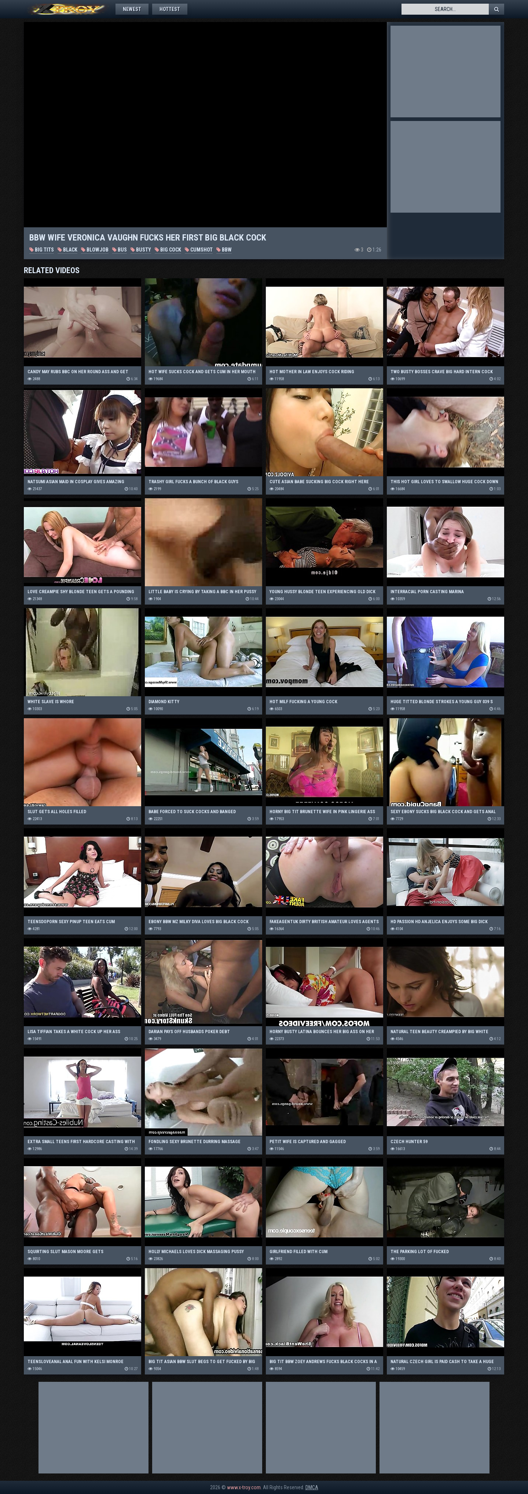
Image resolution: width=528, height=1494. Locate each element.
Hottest (170, 9)
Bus (119, 250)
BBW (224, 250)
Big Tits (41, 250)
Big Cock (168, 250)
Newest (132, 9)
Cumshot (199, 250)
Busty (141, 250)
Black (67, 250)
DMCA (311, 1487)
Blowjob (95, 250)
